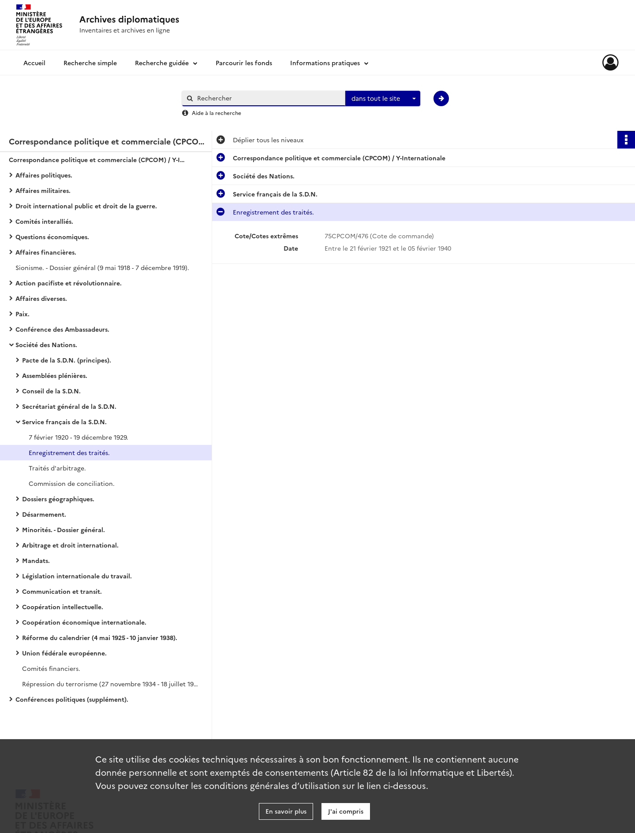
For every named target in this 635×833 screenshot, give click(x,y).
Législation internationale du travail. (77, 575)
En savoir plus (285, 811)
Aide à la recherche (216, 112)
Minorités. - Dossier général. (63, 529)
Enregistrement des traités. (69, 452)
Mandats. (36, 560)
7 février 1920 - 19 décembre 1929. (78, 437)
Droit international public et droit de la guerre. (86, 205)
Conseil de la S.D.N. (51, 390)
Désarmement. (44, 514)
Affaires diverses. (41, 298)
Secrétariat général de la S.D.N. (69, 406)
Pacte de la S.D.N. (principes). (66, 359)
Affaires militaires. (43, 190)
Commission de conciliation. (72, 483)
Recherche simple (90, 62)
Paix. (22, 313)
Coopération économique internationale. (84, 622)
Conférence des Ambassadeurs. (62, 329)
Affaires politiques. (43, 174)
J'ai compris (345, 811)
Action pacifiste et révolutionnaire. (68, 282)
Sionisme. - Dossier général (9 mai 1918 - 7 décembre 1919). (102, 267)
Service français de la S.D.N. (64, 421)
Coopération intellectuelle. (62, 606)
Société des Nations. (46, 344)
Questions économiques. (52, 236)
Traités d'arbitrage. (57, 467)
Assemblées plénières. (54, 375)
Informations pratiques (325, 62)
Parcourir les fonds (244, 62)
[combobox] (382, 99)
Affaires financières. (45, 252)
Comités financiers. (51, 668)
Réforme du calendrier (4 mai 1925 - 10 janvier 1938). (99, 637)
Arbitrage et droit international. (70, 545)
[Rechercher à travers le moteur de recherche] (268, 98)
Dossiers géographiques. (58, 498)
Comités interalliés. (44, 221)
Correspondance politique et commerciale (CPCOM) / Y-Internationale (97, 159)
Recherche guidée (162, 62)
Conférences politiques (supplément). (71, 699)
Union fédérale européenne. (64, 652)
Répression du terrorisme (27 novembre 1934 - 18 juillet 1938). (110, 683)
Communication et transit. (62, 591)
